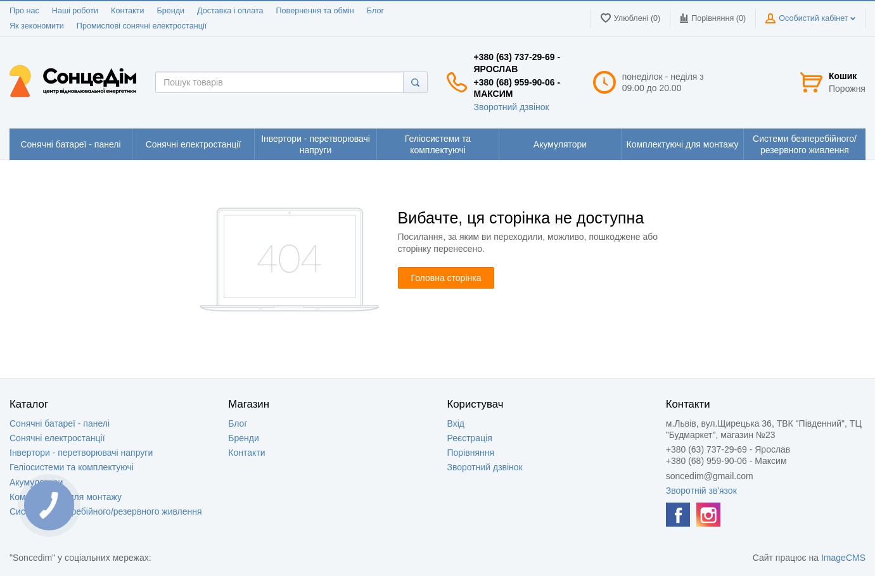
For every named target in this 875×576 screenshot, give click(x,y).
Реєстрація (469, 438)
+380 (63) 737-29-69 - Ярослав (516, 62)
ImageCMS (843, 558)
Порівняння (471, 453)
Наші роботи (75, 10)
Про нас (24, 10)
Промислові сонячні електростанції (142, 26)
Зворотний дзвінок (511, 107)
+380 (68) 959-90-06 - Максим (516, 88)
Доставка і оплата (230, 10)
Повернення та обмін (315, 10)
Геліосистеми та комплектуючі (72, 467)
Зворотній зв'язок (701, 490)
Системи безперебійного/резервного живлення (106, 511)
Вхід (455, 423)
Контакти (127, 10)
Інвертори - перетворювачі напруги (81, 453)
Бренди (170, 10)
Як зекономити (37, 26)
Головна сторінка (446, 278)
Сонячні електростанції (57, 438)
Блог (375, 10)
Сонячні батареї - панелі (60, 423)
